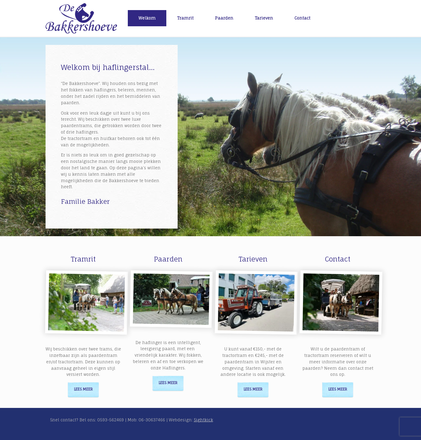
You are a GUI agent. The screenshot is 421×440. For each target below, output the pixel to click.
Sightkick (203, 419)
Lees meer (83, 389)
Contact (302, 18)
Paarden (224, 18)
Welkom (147, 18)
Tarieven (264, 18)
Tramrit (185, 18)
